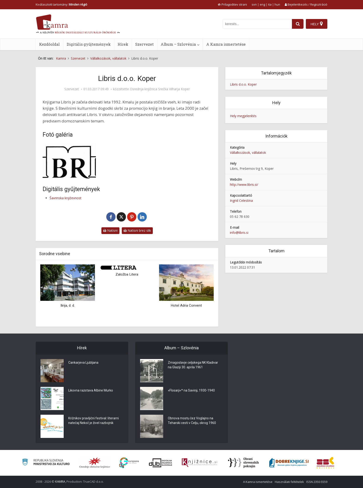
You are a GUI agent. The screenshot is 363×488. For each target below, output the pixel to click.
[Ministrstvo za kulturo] (46, 463)
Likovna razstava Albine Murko (90, 390)
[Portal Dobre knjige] (289, 462)
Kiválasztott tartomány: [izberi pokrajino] (61, 4)
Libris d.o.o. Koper (243, 84)
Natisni (110, 230)
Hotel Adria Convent (186, 305)
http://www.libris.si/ (244, 184)
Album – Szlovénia (178, 44)
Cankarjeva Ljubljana (83, 362)
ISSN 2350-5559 (316, 482)
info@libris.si (239, 232)
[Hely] (316, 24)
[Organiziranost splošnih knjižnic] (94, 463)
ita (270, 4)
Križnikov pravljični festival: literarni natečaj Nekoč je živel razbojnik (93, 420)
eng (262, 4)
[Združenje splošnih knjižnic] (325, 463)
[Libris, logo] (69, 161)
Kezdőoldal (49, 44)
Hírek (123, 44)
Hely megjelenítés (243, 116)
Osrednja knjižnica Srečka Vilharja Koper (160, 89)
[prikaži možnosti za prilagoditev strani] (232, 4)
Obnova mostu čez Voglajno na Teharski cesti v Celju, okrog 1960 (192, 420)
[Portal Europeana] (129, 463)
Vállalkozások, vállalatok (248, 152)
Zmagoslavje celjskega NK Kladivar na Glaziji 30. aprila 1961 (193, 365)
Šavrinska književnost (65, 198)
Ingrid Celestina (241, 200)
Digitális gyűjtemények (89, 44)
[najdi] (298, 24)
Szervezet (144, 44)
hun (277, 4)
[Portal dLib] (160, 463)
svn (254, 4)
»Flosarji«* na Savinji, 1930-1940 (191, 390)
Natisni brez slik (137, 230)
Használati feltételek (289, 482)
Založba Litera (127, 274)
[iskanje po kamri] (257, 24)
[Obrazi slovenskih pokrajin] (243, 463)
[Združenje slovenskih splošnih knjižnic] (199, 462)
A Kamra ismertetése (226, 44)
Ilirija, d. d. (67, 305)
